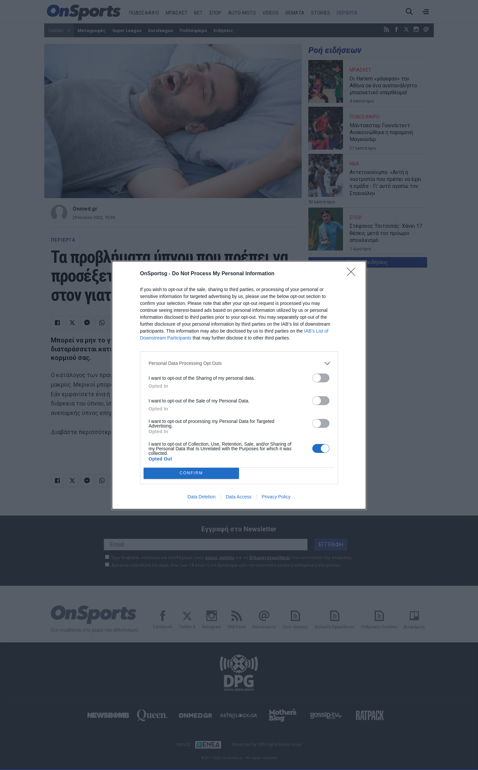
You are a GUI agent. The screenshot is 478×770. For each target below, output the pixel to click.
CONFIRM (191, 473)
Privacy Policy (276, 496)
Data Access (239, 496)
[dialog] (239, 385)
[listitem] (239, 363)
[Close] (353, 274)
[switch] (320, 377)
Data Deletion (202, 496)
